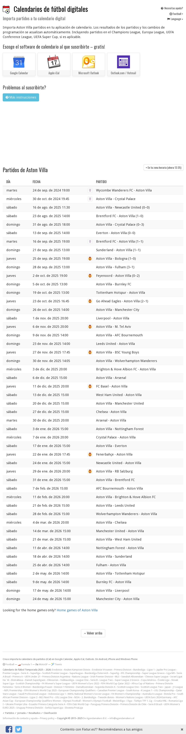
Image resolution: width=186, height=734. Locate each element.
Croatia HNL (160, 700)
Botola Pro (169, 694)
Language (175, 19)
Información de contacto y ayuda (20, 718)
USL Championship (164, 690)
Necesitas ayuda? (171, 8)
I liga (129, 700)
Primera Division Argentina (56, 676)
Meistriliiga (119, 700)
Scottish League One (128, 687)
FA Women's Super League (56, 683)
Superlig (114, 673)
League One (82, 680)
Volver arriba (93, 633)
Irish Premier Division (101, 676)
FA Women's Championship (126, 694)
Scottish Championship (28, 683)
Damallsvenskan (84, 687)
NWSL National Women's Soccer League (89, 694)
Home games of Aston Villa (77, 610)
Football (176, 14)
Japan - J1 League (174, 687)
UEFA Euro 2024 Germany (158, 697)
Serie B (94, 680)
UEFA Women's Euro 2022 (85, 683)
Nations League (80, 676)
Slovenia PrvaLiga (74, 707)
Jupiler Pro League (166, 669)
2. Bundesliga (89, 697)
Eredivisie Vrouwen (102, 669)
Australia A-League (152, 694)
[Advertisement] (93, 131)
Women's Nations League (129, 697)
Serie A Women (23, 687)
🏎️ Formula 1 (25, 664)
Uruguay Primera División (29, 707)
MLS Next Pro (46, 697)
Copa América (148, 680)
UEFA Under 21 (32, 676)
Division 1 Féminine (64, 687)
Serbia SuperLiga (54, 707)
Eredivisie (57, 669)
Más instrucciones (21, 97)
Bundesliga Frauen (42, 687)
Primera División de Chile (133, 704)
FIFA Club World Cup (78, 704)
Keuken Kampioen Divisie (77, 669)
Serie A (24, 673)
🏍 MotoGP (41, 664)
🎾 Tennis (56, 664)
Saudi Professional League (32, 694)
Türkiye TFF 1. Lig (143, 700)
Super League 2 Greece (127, 680)
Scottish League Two (152, 687)
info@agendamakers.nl (122, 718)
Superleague (76, 673)
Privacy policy (47, 718)
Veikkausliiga (67, 680)
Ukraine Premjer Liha (16, 704)
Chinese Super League (156, 676)
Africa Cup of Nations (143, 683)
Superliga (35, 673)
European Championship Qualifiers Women (38, 700)
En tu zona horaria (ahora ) (163, 167)
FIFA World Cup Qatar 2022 (115, 683)
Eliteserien (52, 680)
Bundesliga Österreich (96, 673)
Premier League (11, 673)
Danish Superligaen (35, 680)
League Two (106, 680)
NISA (77, 697)
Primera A (18, 676)
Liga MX (171, 673)
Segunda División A (105, 687)
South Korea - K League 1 (139, 690)
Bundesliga (139, 669)
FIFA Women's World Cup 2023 (40, 690)
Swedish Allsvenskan (132, 676)
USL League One (63, 697)
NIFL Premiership (13, 690)
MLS (117, 676)
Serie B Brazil (155, 704)
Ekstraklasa (17, 680)
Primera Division (122, 669)
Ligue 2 (33, 697)
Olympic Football (72, 700)
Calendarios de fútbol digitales (51, 9)
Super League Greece (153, 673)
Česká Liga (163, 680)
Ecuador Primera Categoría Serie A (47, 704)
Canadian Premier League (111, 690)
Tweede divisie (106, 697)
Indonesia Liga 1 (57, 694)
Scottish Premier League (55, 673)
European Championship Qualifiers (77, 690)
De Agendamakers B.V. (95, 718)
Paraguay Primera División (104, 704)
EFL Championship (130, 673)
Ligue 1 (151, 669)
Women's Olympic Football (97, 700)
